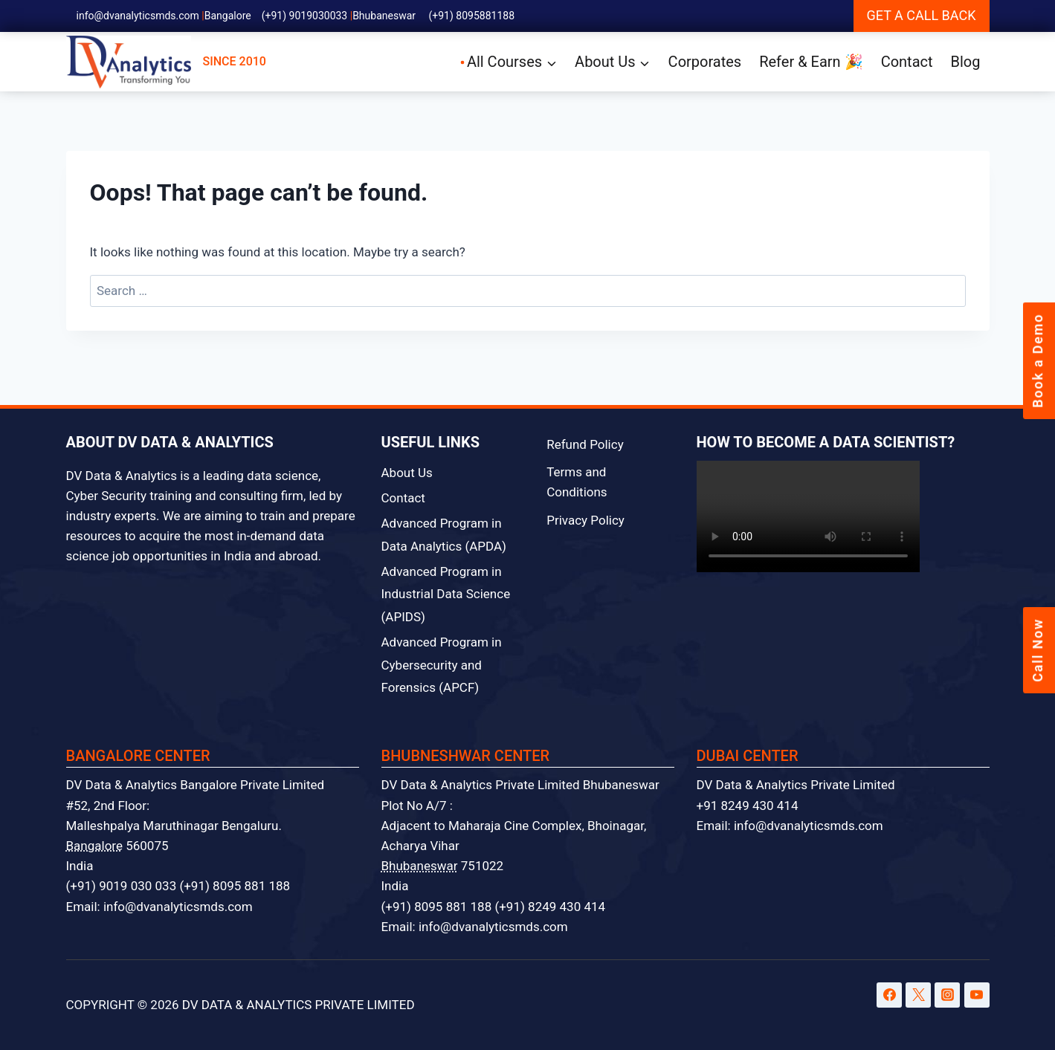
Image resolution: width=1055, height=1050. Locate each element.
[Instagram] (947, 995)
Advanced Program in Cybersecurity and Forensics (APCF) (441, 665)
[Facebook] (889, 995)
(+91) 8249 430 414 (549, 906)
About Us (407, 472)
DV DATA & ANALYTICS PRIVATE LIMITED (298, 1004)
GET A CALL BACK (921, 15)
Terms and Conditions (576, 481)
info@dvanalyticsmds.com (138, 16)
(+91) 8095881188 (472, 16)
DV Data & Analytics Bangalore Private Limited (195, 784)
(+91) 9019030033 (305, 16)
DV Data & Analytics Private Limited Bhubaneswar (520, 784)
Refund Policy (585, 444)
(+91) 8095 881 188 (234, 885)
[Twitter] (918, 995)
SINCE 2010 (166, 62)
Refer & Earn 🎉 (810, 62)
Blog (966, 62)
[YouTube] (977, 995)
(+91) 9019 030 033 (121, 885)
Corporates (705, 62)
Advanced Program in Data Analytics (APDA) (444, 535)
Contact (907, 62)
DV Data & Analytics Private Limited (796, 784)
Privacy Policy (585, 520)
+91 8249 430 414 (747, 805)
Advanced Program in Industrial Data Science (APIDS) (446, 594)
